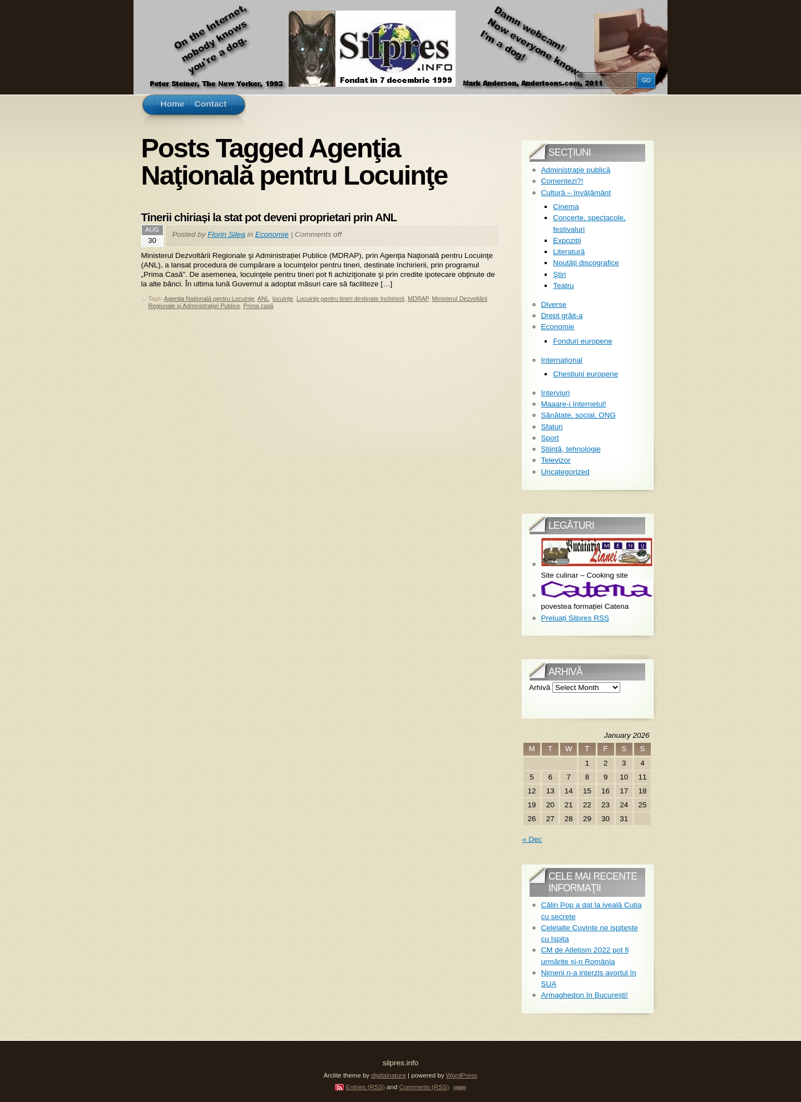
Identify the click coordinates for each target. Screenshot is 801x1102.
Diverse (554, 304)
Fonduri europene (582, 341)
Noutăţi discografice (586, 263)
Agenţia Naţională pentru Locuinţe (209, 298)
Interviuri (555, 393)
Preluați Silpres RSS (575, 618)
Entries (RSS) (365, 1087)
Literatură (569, 251)
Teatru (563, 285)
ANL (263, 298)
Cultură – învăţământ (576, 192)
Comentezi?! (562, 181)
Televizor (556, 460)
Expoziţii (567, 240)
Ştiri (559, 274)
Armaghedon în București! (584, 995)
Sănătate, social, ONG (578, 415)
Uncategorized (565, 472)
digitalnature (388, 1075)
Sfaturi (552, 427)
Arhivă (539, 687)
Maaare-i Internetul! (573, 404)
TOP (460, 1088)
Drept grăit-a (562, 315)
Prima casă (259, 305)
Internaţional (561, 360)
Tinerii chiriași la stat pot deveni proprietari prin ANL (269, 217)
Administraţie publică (576, 170)
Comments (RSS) (424, 1087)
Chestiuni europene (585, 374)
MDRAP (418, 298)
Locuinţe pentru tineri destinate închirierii (350, 298)
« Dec (532, 839)
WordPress (462, 1075)
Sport (550, 438)
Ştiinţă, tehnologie (571, 449)
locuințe (283, 298)
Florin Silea (226, 234)
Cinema (566, 206)
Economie (272, 234)
